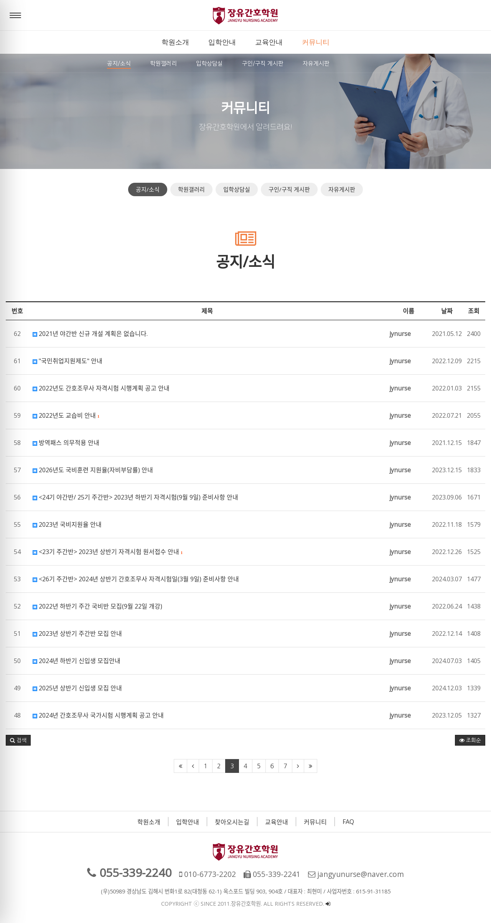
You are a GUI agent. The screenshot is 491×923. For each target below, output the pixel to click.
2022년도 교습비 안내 (66, 415)
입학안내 (187, 822)
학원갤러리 (191, 189)
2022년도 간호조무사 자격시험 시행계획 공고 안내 (101, 388)
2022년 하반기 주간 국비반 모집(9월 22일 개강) (97, 606)
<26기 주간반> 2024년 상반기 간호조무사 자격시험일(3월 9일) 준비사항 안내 (136, 579)
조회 (473, 311)
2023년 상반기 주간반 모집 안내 (77, 633)
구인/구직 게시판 (289, 189)
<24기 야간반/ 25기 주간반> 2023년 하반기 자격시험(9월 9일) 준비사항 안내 (135, 497)
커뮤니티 (315, 822)
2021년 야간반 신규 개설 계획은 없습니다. (90, 333)
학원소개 (148, 822)
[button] (18, 740)
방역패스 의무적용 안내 (66, 442)
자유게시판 (341, 189)
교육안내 (276, 822)
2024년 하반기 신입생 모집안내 (76, 661)
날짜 (447, 311)
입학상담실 (236, 189)
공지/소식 (148, 189)
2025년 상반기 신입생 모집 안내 (77, 688)
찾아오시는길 (232, 822)
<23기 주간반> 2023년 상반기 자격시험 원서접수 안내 (108, 552)
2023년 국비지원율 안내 (67, 524)
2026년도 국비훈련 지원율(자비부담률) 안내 (93, 470)
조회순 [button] (470, 740)
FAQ (348, 821)
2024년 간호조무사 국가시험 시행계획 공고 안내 (98, 715)
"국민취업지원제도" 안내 (67, 361)
